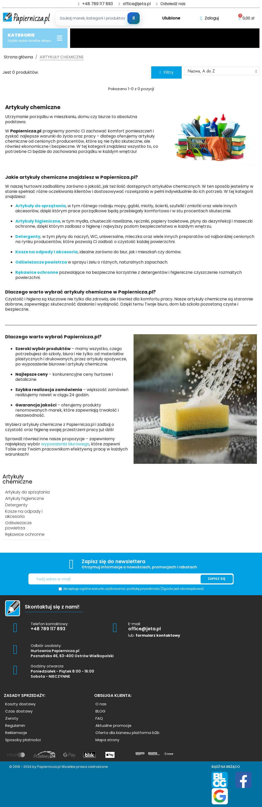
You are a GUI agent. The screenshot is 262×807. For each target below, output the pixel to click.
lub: (154, 635)
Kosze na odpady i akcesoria (46, 252)
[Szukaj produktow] (98, 18)
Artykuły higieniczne (37, 221)
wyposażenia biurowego (65, 444)
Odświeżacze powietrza (41, 262)
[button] (166, 72)
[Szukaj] (133, 18)
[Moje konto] (209, 18)
